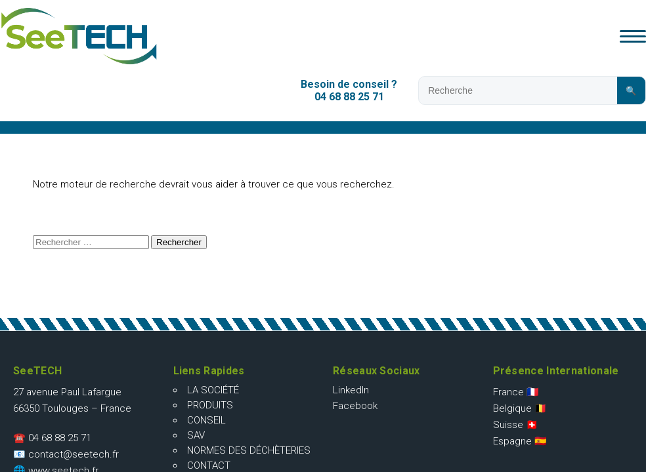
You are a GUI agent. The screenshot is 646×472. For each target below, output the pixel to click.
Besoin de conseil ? (349, 90)
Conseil (206, 420)
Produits (210, 405)
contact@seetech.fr (73, 454)
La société (213, 390)
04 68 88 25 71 (59, 438)
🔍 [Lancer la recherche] (631, 91)
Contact (208, 465)
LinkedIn (351, 390)
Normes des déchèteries (249, 450)
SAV (196, 435)
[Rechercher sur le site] (518, 90)
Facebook (355, 406)
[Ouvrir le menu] (633, 36)
